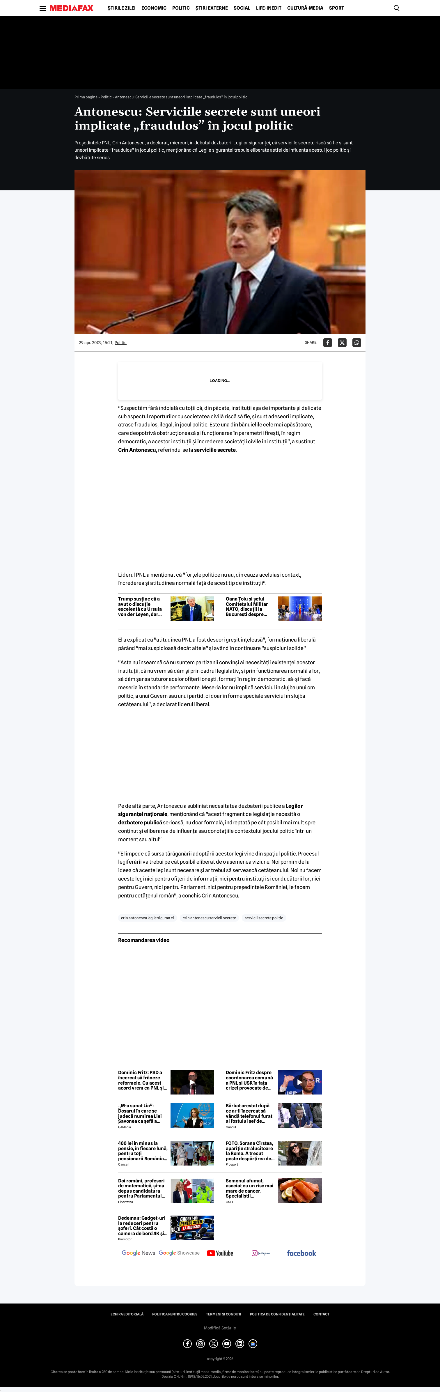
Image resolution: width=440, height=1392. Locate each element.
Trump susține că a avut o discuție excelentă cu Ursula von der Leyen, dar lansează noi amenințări (140, 606)
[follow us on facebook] (301, 1253)
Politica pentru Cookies (174, 1314)
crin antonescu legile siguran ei (147, 917)
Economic (153, 8)
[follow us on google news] (138, 1253)
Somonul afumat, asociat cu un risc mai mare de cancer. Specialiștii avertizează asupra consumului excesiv (250, 1188)
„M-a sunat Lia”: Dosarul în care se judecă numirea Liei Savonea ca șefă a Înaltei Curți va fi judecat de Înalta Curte (140, 1113)
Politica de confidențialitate (277, 1314)
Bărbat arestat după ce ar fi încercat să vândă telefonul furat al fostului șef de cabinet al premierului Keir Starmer (250, 1113)
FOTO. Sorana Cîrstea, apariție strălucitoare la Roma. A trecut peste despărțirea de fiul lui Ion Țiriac (249, 1151)
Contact (321, 1314)
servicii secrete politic (264, 917)
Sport (336, 8)
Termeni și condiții (223, 1314)
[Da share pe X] (342, 342)
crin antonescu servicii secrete (209, 917)
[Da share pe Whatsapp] (356, 342)
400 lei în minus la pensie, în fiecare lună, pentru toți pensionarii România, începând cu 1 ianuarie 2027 (143, 1151)
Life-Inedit (268, 8)
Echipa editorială (127, 1314)
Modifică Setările (220, 1328)
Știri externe (212, 8)
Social (242, 8)
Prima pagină (85, 97)
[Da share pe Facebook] (327, 342)
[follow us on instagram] (260, 1253)
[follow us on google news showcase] (179, 1253)
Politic (181, 8)
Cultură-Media (305, 8)
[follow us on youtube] (220, 1253)
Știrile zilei (122, 8)
